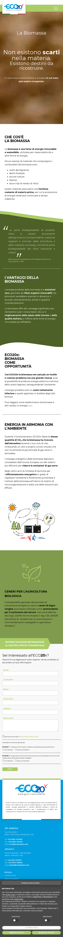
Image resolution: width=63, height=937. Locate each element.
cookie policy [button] (18, 899)
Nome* (6, 670)
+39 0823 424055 (15, 839)
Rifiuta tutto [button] (17, 933)
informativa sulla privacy (29, 737)
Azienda (7, 709)
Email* (6, 689)
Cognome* (8, 680)
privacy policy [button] (10, 895)
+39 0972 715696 (15, 863)
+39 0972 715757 (15, 860)
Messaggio (8, 718)
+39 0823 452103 (15, 842)
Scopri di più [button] (31, 928)
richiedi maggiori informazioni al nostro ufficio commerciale (25, 644)
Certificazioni (10, 875)
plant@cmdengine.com (19, 865)
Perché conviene (12, 879)
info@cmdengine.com (19, 844)
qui (30, 405)
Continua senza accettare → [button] (31, 883)
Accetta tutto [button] (46, 933)
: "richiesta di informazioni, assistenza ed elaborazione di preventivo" (28, 747)
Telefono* (8, 699)
